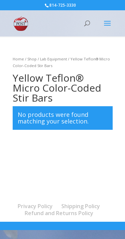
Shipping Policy (80, 206)
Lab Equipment (53, 58)
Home (18, 58)
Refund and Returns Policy (59, 213)
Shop (32, 58)
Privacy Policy (35, 206)
